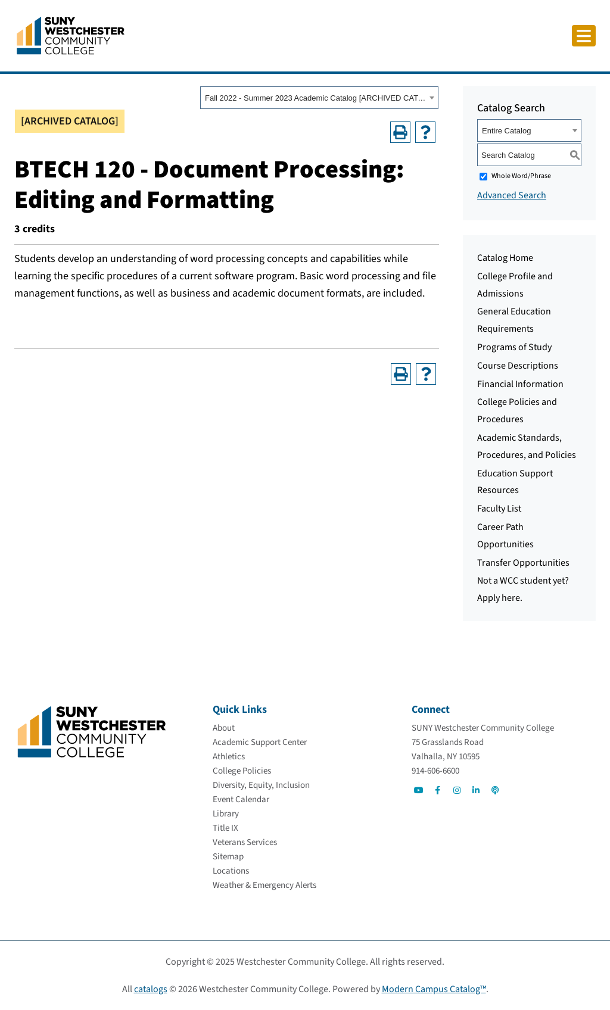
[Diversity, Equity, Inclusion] (261, 785)
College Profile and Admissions (515, 285)
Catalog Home (505, 257)
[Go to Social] (419, 790)
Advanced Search (511, 195)
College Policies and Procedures (517, 410)
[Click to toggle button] (584, 35)
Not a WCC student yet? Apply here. (523, 589)
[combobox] (319, 97)
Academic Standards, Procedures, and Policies (526, 446)
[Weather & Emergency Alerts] (264, 885)
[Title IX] (225, 828)
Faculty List (499, 508)
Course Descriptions (517, 365)
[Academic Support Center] (260, 742)
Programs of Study (514, 347)
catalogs (150, 989)
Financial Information (520, 384)
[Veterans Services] (245, 842)
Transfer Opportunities (523, 562)
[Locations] (231, 871)
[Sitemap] (228, 856)
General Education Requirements (514, 320)
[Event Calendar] (241, 799)
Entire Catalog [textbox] (506, 130)
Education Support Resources (515, 482)
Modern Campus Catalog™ (434, 989)
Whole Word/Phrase (521, 176)
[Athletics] (229, 756)
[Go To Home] (70, 35)
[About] (224, 728)
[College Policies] (242, 771)
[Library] (226, 814)
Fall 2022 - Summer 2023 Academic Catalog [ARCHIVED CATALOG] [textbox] (315, 97)
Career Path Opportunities (505, 535)
